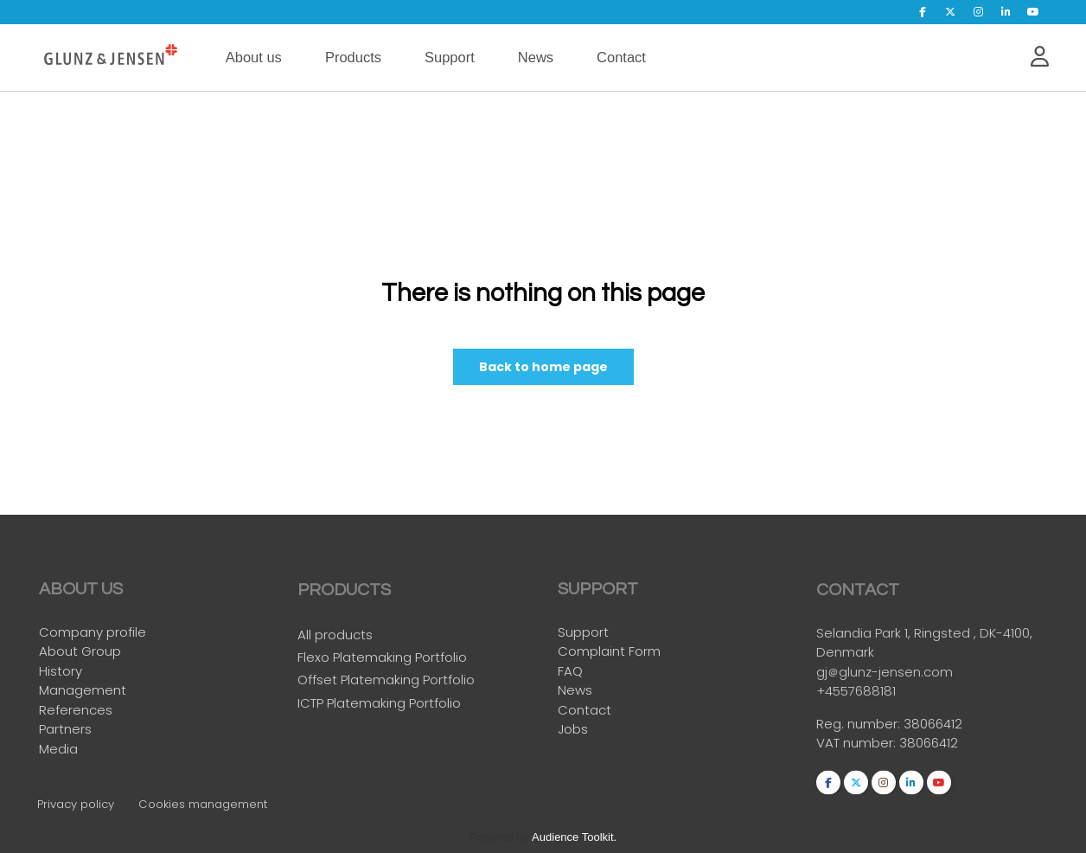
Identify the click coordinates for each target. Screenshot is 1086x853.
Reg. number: (860, 728)
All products (335, 639)
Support (583, 632)
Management (82, 691)
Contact (584, 710)
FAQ (570, 671)
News (575, 691)
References (75, 710)
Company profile (92, 632)
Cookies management (202, 804)
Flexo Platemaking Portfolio (382, 661)
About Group (80, 652)
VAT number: (857, 747)
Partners (65, 730)
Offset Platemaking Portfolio (386, 684)
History (60, 671)
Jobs (573, 730)
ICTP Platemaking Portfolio (379, 706)
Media (58, 749)
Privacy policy (75, 804)
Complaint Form (609, 652)
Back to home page (543, 367)
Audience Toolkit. (574, 837)
